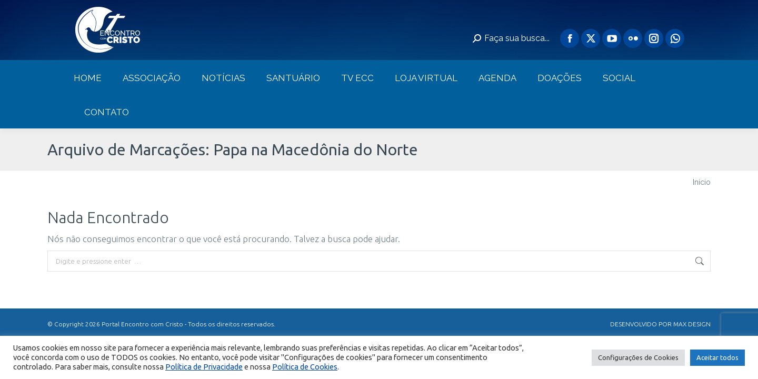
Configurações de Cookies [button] (638, 357)
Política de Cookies (304, 366)
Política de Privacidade (204, 366)
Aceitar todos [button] (717, 357)
